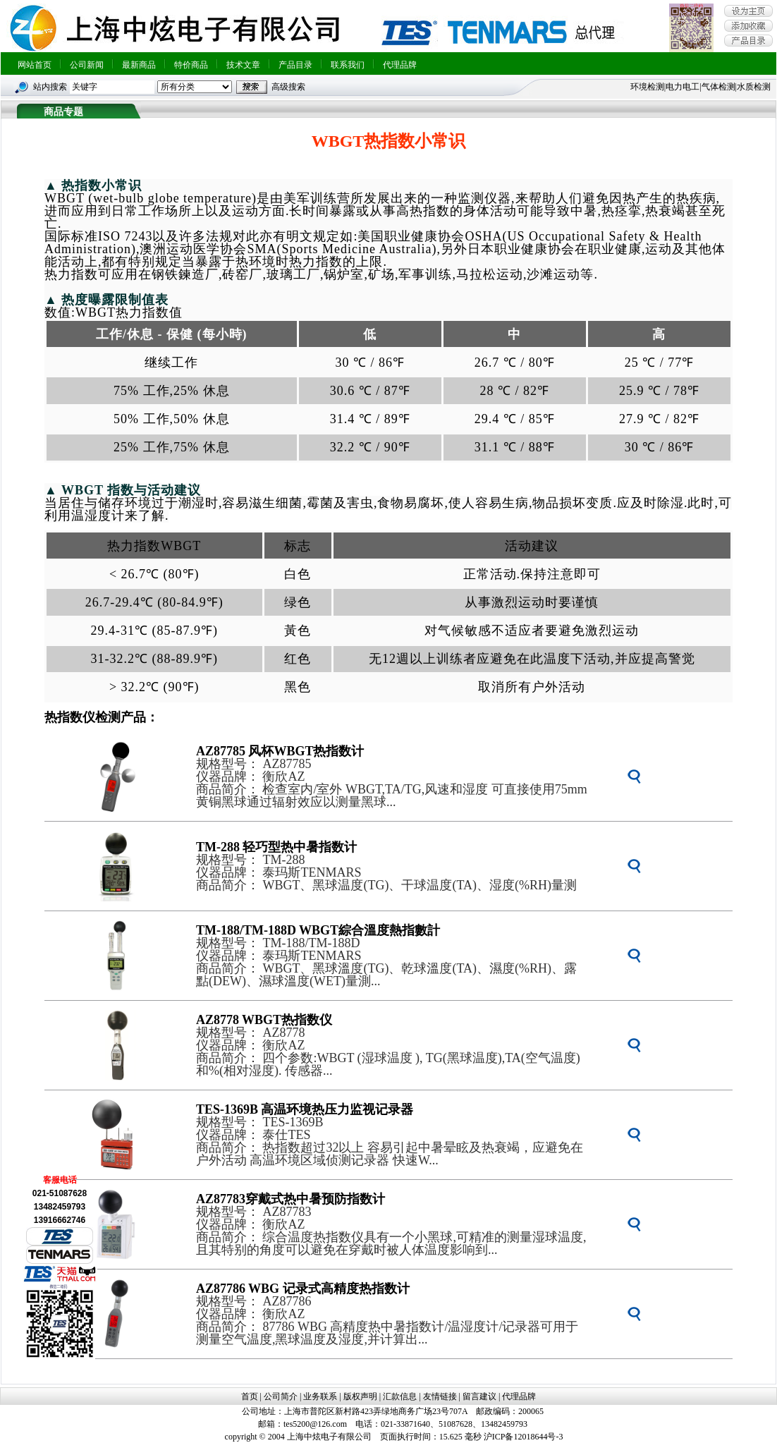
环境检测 (647, 87)
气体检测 (718, 87)
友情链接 (440, 1396)
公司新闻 (87, 65)
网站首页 (34, 65)
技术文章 (243, 65)
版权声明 (360, 1396)
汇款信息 (400, 1396)
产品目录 (295, 65)
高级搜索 (288, 87)
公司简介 (281, 1396)
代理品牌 (400, 65)
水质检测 (754, 87)
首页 (249, 1396)
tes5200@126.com (315, 1424)
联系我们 (348, 65)
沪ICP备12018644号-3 (523, 1437)
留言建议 (479, 1396)
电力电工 (682, 87)
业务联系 (320, 1396)
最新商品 (139, 65)
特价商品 (191, 65)
